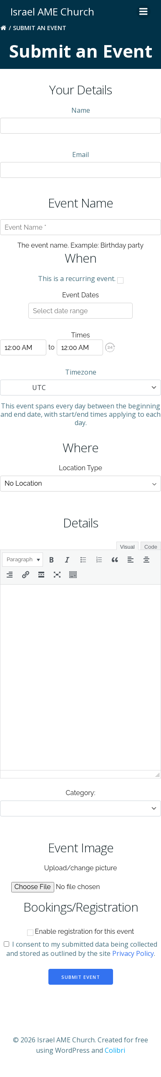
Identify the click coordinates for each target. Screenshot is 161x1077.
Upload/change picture (80, 868)
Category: (81, 793)
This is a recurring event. (80, 278)
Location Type (80, 468)
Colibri (115, 1050)
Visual (127, 547)
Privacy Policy (133, 953)
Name (80, 110)
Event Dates (80, 295)
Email (80, 154)
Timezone (80, 372)
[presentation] (23, 559)
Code (150, 547)
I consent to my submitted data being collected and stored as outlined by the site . (80, 949)
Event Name (80, 202)
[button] (110, 347)
